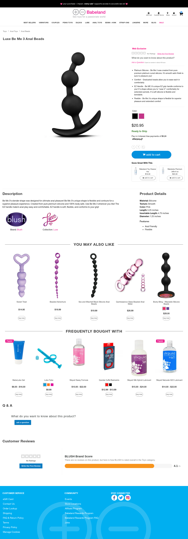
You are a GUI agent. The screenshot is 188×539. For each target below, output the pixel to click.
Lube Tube (48, 380)
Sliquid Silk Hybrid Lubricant (139, 380)
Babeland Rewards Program (79, 513)
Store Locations (73, 503)
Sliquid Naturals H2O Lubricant (169, 380)
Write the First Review (165, 54)
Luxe (55, 229)
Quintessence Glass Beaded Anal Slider (130, 303)
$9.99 (48, 389)
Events (68, 499)
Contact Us (9, 503)
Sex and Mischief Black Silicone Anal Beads (94, 303)
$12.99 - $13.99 (109, 389)
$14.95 (21, 309)
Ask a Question (138, 62)
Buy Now (22, 318)
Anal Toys (14, 31)
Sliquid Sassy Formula (79, 380)
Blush (19, 229)
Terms (6, 522)
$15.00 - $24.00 (139, 386)
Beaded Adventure (58, 302)
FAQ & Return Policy (13, 517)
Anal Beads (25, 31)
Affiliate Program (73, 508)
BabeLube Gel (19, 380)
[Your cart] (181, 14)
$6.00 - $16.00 (18, 386)
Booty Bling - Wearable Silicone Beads (166, 303)
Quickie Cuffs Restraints (109, 380)
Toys (5, 31)
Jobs (67, 522)
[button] (135, 116)
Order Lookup (10, 508)
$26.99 (130, 310)
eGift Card (8, 499)
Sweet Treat (22, 302)
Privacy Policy (10, 527)
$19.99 (58, 309)
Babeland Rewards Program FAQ (81, 517)
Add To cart (151, 154)
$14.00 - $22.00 (169, 386)
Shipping (7, 513)
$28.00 (166, 313)
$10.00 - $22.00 (79, 386)
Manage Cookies (11, 532)
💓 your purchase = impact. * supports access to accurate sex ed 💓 (94, 4)
